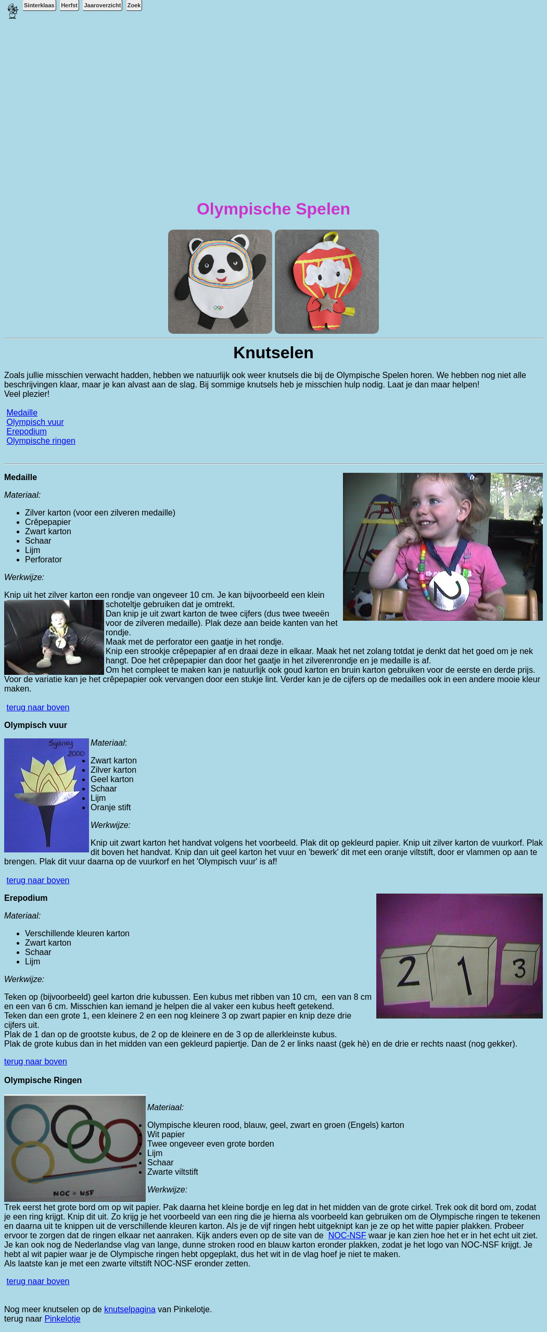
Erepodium (26, 431)
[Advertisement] (273, 115)
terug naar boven (37, 707)
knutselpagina (130, 1309)
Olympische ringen (40, 440)
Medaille (21, 412)
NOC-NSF (347, 1235)
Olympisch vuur (34, 422)
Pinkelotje (62, 1318)
